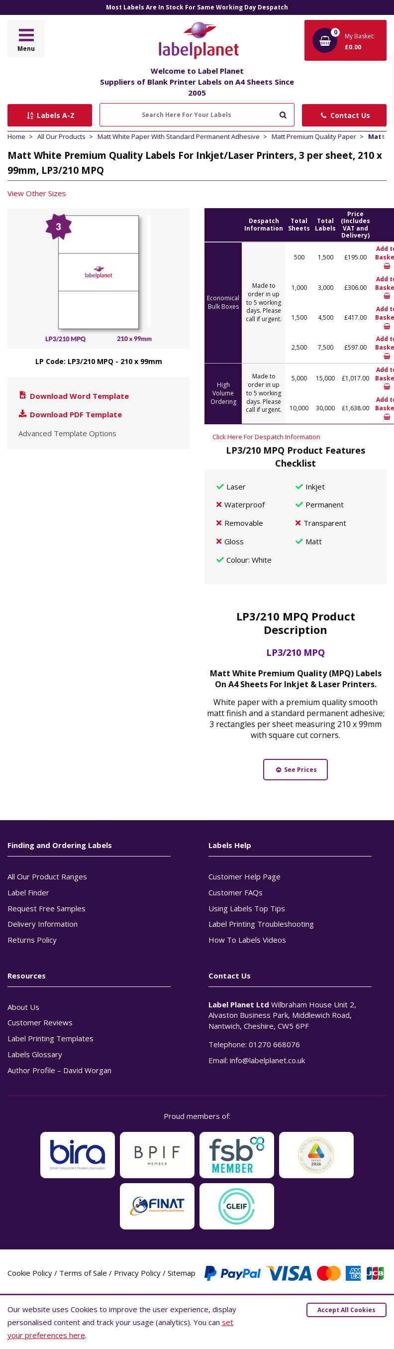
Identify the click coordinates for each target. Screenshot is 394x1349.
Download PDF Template (69, 414)
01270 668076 (274, 1044)
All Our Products (61, 136)
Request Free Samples (46, 908)
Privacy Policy (137, 1273)
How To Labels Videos (247, 940)
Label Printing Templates (50, 1038)
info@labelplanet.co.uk (267, 1060)
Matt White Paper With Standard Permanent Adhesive (179, 136)
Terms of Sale (83, 1273)
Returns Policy (32, 940)
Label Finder (28, 892)
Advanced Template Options (67, 433)
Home (16, 136)
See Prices (295, 769)
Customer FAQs (235, 892)
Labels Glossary (34, 1054)
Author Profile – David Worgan (59, 1070)
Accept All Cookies (346, 1310)
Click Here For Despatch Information (266, 436)
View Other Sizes (36, 193)
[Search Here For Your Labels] (197, 114)
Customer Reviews (40, 1022)
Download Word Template (73, 396)
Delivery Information (42, 924)
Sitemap (182, 1273)
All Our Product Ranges (47, 876)
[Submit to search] (283, 114)
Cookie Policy (29, 1273)
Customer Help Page (244, 876)
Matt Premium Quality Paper (314, 136)
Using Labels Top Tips (246, 908)
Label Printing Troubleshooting (261, 924)
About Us (23, 1007)
